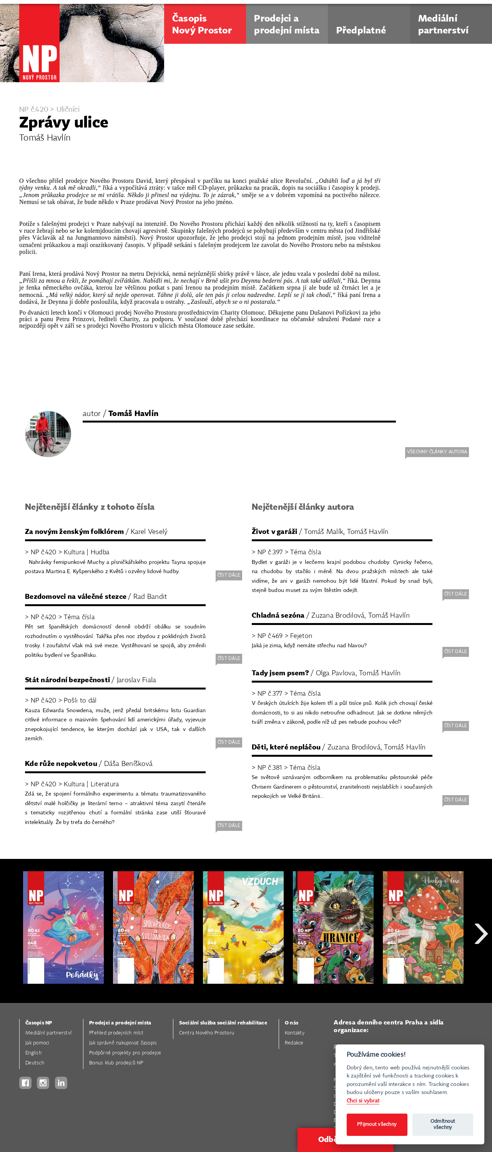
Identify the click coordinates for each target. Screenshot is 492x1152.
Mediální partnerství (48, 1033)
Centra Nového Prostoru (206, 1033)
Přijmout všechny (377, 1124)
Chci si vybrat (363, 1101)
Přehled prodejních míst (116, 1033)
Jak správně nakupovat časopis (123, 1043)
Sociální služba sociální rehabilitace (223, 1023)
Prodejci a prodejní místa (120, 1023)
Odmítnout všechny (442, 1124)
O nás (291, 1023)
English (33, 1053)
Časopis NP (38, 1023)
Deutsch (34, 1063)
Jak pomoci (37, 1043)
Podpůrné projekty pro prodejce (125, 1053)
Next (481, 961)
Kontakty (294, 1033)
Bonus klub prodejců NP (116, 1063)
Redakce (294, 1043)
